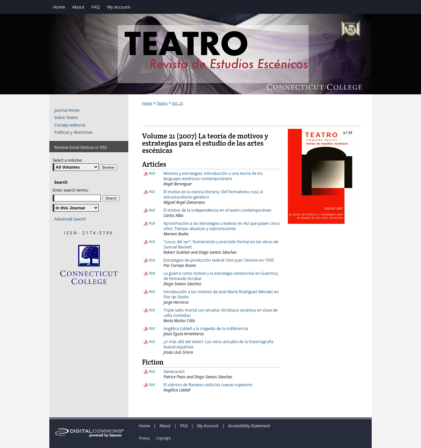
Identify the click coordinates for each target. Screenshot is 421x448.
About (165, 426)
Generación (174, 371)
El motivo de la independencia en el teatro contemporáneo (217, 210)
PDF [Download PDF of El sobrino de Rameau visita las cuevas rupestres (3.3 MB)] (152, 384)
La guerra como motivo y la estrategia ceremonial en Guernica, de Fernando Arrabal (221, 276)
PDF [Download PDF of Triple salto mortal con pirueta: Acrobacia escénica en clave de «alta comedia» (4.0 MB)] (152, 310)
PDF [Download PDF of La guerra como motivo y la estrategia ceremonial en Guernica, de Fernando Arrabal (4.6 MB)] (152, 273)
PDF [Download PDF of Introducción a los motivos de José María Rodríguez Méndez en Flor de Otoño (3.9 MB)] (152, 291)
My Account (207, 426)
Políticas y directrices (73, 132)
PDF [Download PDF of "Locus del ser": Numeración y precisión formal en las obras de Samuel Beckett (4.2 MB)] (152, 241)
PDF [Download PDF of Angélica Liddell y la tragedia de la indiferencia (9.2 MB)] (152, 328)
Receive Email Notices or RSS (80, 147)
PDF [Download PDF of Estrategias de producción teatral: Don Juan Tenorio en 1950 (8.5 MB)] (152, 260)
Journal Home (67, 110)
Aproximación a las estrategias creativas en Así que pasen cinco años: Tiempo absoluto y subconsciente (221, 226)
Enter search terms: (70, 190)
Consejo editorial (69, 125)
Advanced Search (70, 219)
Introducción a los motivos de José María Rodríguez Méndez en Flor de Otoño (221, 294)
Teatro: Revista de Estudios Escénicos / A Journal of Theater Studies (210, 61)
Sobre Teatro (66, 117)
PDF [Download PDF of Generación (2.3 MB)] (152, 371)
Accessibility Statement (249, 426)
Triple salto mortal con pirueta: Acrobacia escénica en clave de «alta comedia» (220, 312)
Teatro (162, 103)
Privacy (144, 438)
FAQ (183, 426)
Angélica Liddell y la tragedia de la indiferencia (205, 328)
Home (147, 103)
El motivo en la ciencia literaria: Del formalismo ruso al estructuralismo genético (213, 194)
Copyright (163, 438)
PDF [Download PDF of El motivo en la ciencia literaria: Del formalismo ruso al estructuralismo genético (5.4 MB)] (152, 191)
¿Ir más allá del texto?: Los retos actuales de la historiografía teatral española (218, 344)
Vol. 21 (177, 103)
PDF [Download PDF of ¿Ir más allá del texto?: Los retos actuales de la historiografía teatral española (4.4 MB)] (152, 341)
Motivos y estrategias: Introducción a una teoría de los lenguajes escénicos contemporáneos (212, 176)
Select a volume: (68, 160)
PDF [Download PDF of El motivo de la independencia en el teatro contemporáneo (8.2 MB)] (152, 210)
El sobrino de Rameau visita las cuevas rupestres (207, 385)
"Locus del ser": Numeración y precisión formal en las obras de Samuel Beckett (220, 244)
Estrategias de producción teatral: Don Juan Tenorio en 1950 (218, 260)
